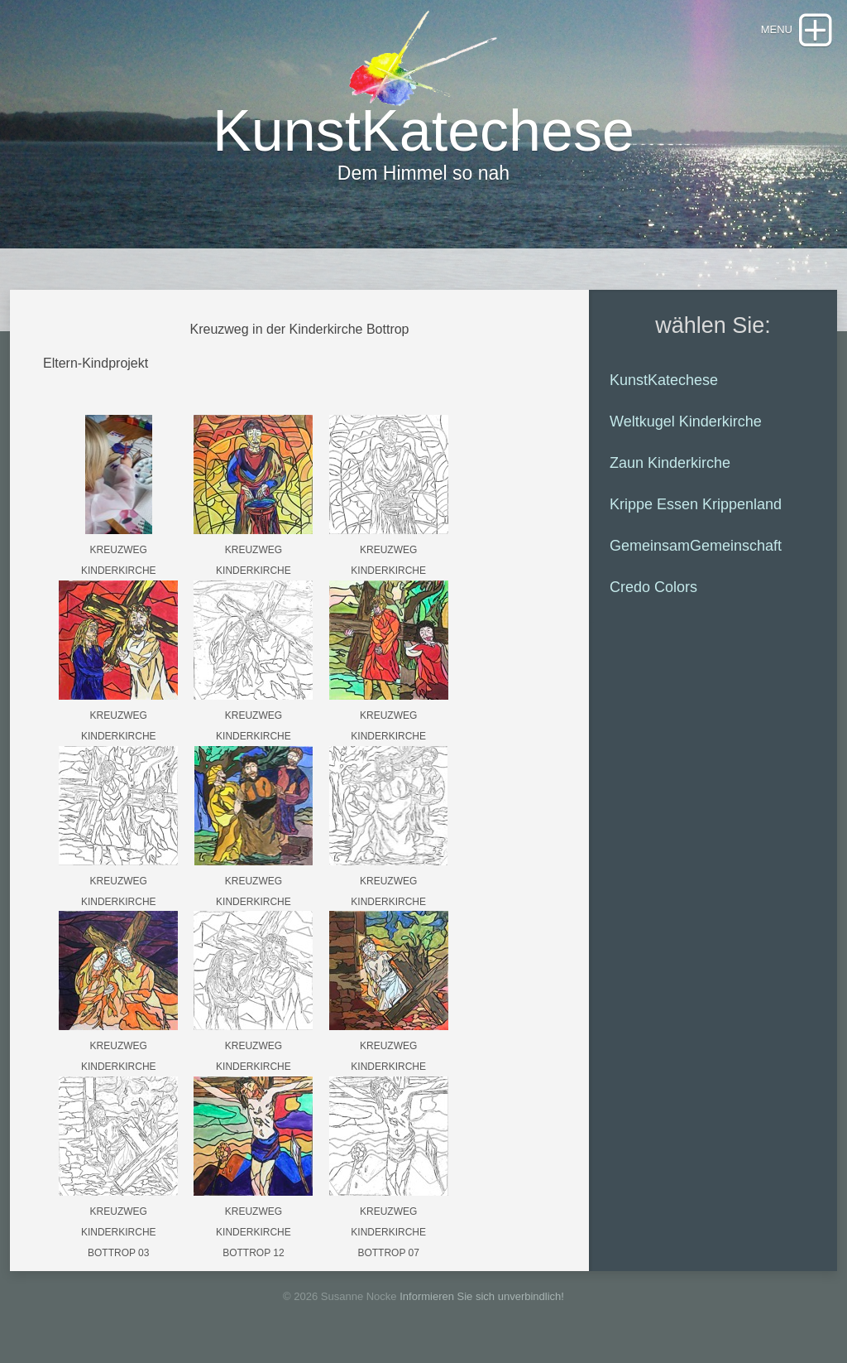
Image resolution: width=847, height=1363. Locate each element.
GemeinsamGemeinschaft (696, 545)
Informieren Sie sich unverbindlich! (482, 1296)
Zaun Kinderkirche (670, 463)
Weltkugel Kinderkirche (686, 421)
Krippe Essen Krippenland (696, 504)
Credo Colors (653, 587)
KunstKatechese (664, 380)
